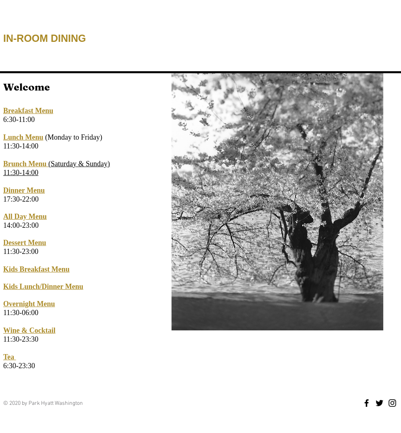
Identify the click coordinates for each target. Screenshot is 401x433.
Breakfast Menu (28, 111)
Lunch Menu (23, 137)
